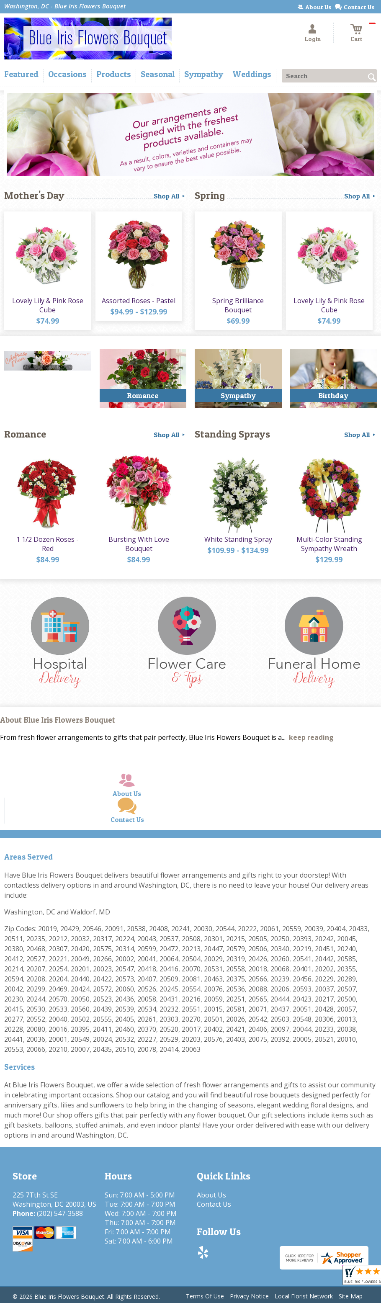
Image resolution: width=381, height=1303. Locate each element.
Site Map (351, 1296)
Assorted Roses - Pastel (138, 300)
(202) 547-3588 (60, 1213)
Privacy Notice (249, 1296)
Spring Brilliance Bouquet (238, 305)
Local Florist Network (304, 1296)
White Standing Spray (238, 539)
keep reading (311, 737)
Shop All (170, 196)
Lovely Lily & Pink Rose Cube (47, 305)
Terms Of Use (205, 1296)
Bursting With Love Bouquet (138, 544)
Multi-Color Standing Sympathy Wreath (329, 544)
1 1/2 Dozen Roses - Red (47, 544)
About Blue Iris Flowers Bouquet (57, 720)
